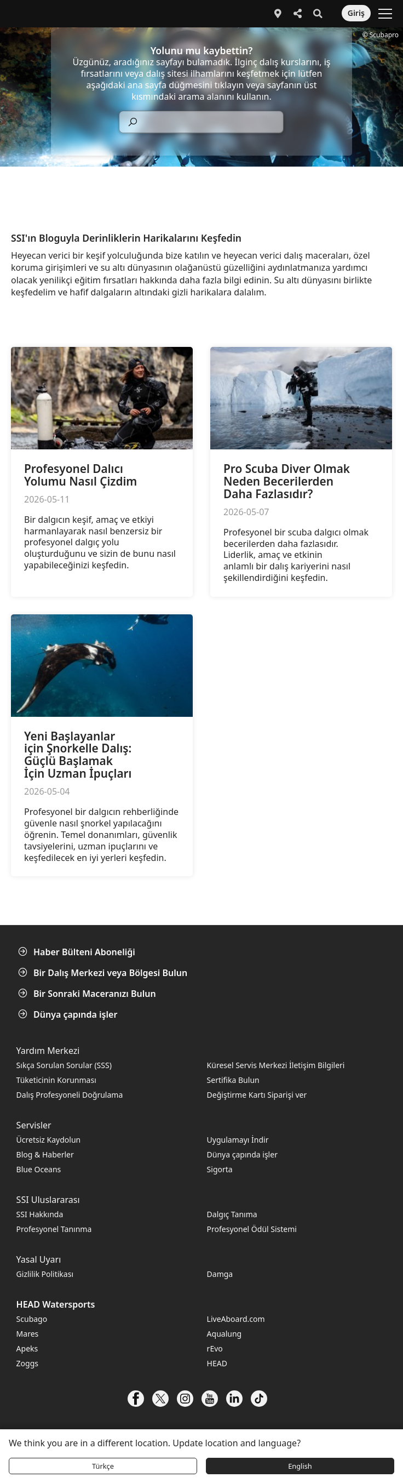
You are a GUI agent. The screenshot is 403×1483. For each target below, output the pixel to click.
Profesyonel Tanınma (54, 1229)
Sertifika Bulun (233, 1080)
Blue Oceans (38, 1169)
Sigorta (220, 1169)
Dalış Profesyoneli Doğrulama (69, 1095)
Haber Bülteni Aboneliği (77, 952)
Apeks (27, 1348)
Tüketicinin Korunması (56, 1080)
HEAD (217, 1363)
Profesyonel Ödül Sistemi (252, 1229)
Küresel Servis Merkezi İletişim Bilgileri (276, 1065)
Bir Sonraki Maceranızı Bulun (88, 994)
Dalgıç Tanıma (232, 1214)
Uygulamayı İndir (238, 1139)
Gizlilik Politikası (44, 1274)
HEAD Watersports (55, 1304)
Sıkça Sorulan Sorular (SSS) (64, 1065)
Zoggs (27, 1363)
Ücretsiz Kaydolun (48, 1139)
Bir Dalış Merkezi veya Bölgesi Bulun (103, 973)
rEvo (215, 1348)
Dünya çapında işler (68, 1014)
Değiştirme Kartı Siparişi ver (257, 1095)
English (300, 1466)
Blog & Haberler (45, 1154)
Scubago (32, 1319)
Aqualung (224, 1333)
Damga (220, 1274)
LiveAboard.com (236, 1319)
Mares (27, 1333)
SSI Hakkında (40, 1214)
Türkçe (103, 1466)
